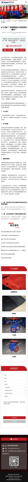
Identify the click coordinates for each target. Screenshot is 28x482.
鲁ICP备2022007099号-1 (14, 474)
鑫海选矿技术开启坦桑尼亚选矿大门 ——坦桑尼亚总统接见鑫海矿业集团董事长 (14, 250)
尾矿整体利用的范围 (6, 258)
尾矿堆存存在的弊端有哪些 (8, 254)
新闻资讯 (9, 20)
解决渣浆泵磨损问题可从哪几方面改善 (11, 231)
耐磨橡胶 (20, 191)
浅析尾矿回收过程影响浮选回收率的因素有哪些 (13, 246)
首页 (4, 20)
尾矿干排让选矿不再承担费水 (8, 239)
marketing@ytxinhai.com (14, 448)
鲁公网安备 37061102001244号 (14, 476)
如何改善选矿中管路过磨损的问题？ (10, 235)
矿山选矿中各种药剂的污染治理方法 (10, 243)
